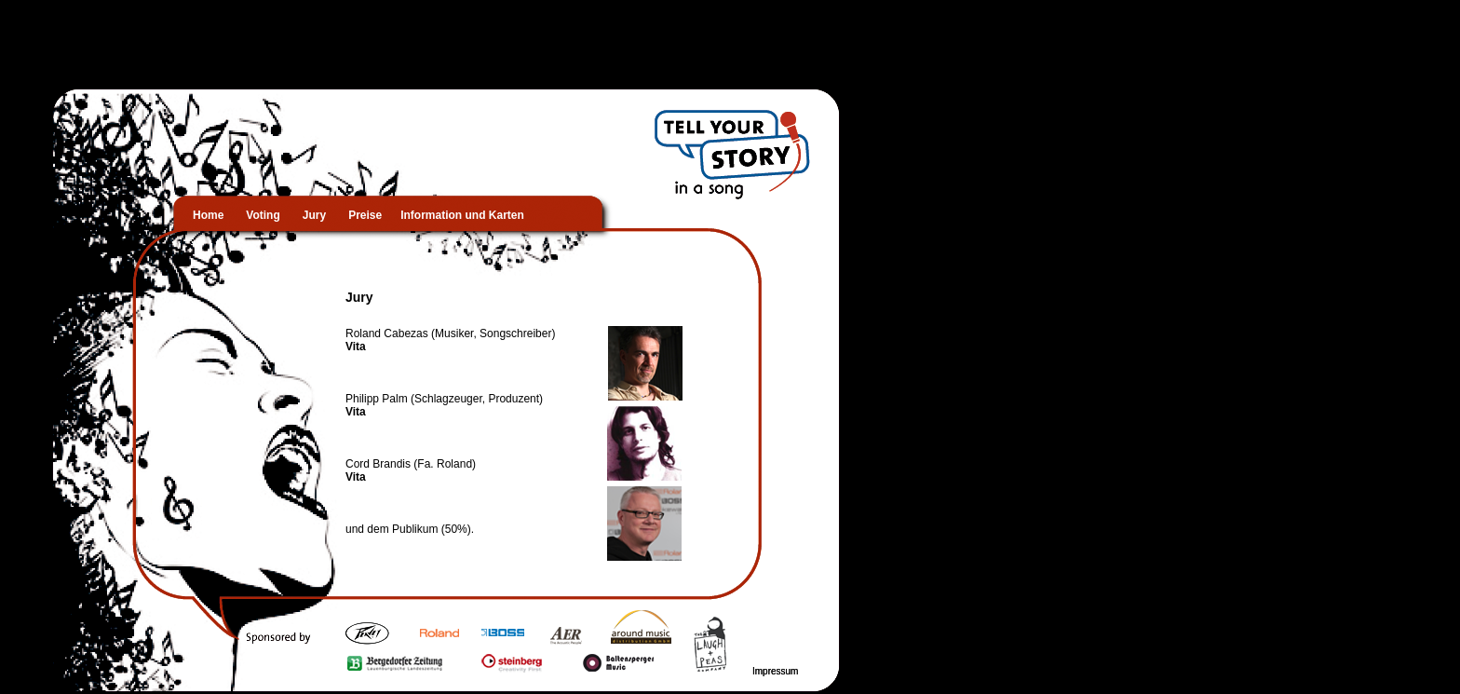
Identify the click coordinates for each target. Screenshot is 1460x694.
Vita (355, 346)
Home (217, 215)
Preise (374, 215)
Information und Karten (462, 215)
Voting (272, 215)
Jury (314, 215)
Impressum (775, 671)
